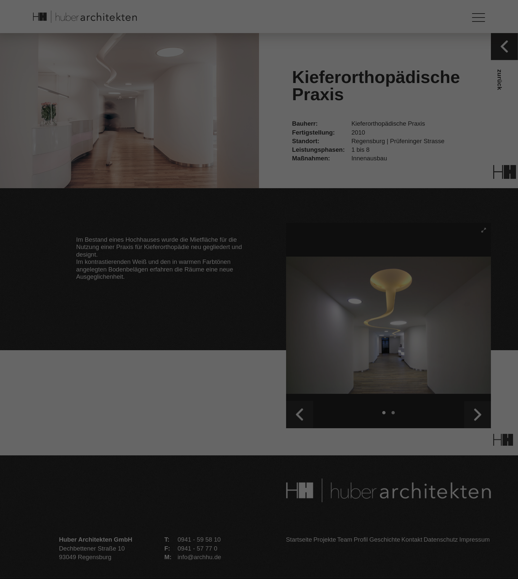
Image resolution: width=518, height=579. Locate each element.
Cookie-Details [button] (222, 421)
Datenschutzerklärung (202, 271)
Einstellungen (191, 279)
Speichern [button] (259, 353)
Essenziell (209, 298)
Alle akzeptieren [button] (259, 328)
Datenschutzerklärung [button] (263, 421)
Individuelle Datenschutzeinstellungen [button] (259, 403)
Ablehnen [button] (259, 378)
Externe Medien (295, 298)
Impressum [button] (300, 421)
